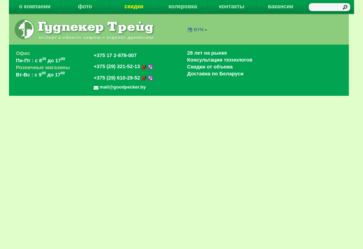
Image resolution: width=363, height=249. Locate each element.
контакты (231, 6)
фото (85, 6)
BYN (201, 29)
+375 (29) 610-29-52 (123, 78)
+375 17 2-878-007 (115, 55)
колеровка (183, 6)
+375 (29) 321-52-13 (123, 66)
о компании (34, 6)
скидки (133, 6)
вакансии (281, 6)
